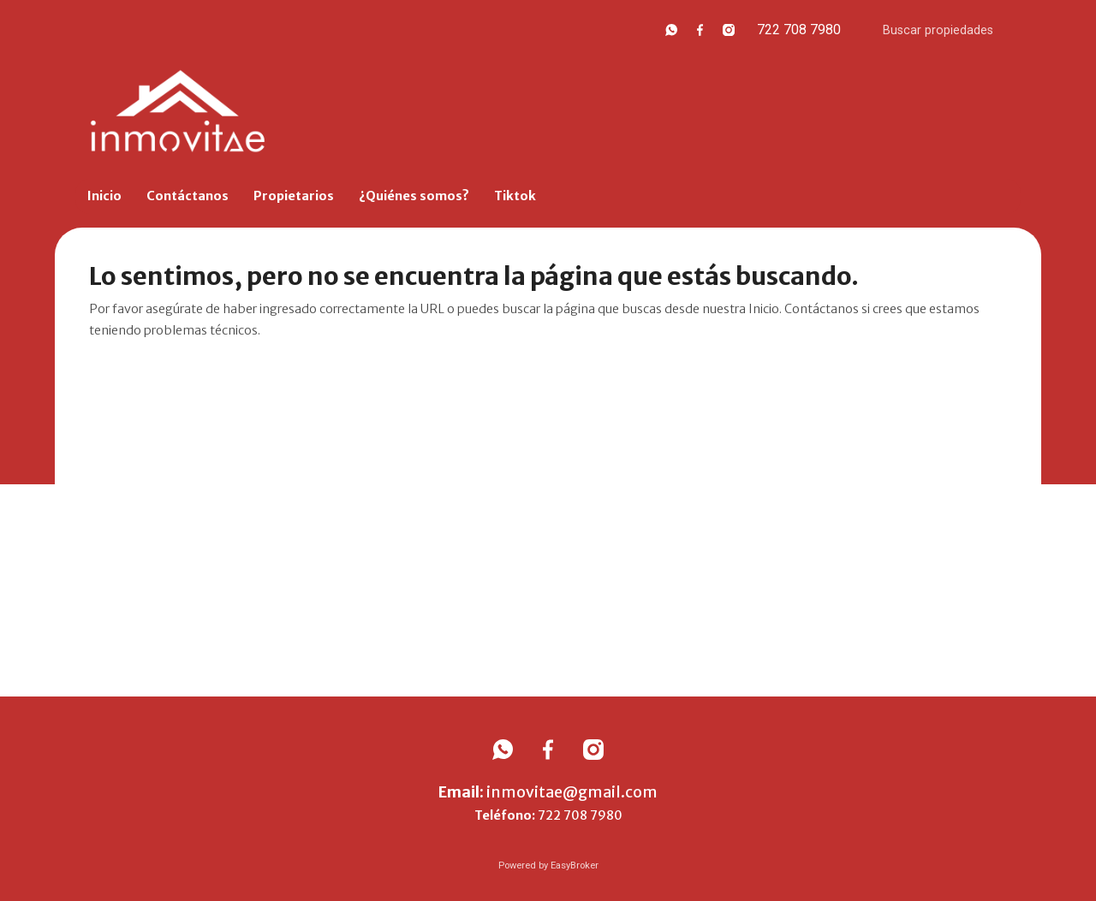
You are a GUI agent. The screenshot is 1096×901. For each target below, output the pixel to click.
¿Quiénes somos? (414, 196)
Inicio (104, 196)
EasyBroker (575, 865)
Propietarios (293, 196)
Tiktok (515, 196)
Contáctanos (187, 196)
